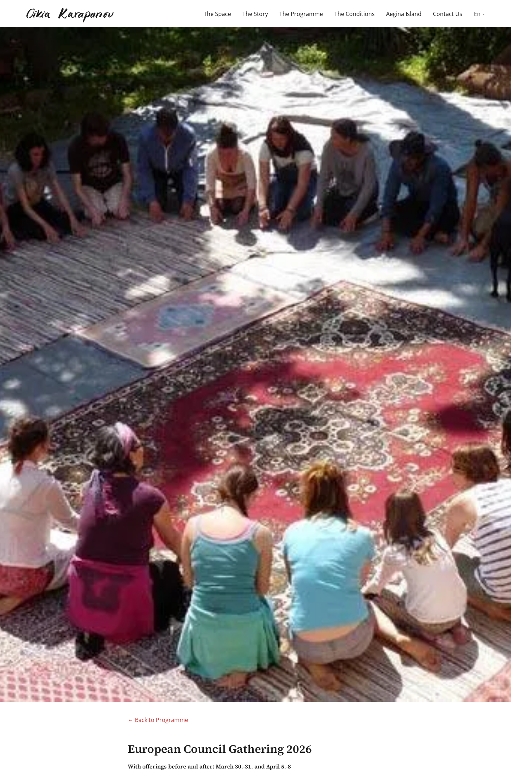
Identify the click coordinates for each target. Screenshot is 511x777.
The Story (255, 14)
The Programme (301, 14)
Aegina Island (404, 14)
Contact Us (447, 14)
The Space (217, 14)
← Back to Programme (158, 720)
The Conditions (354, 14)
